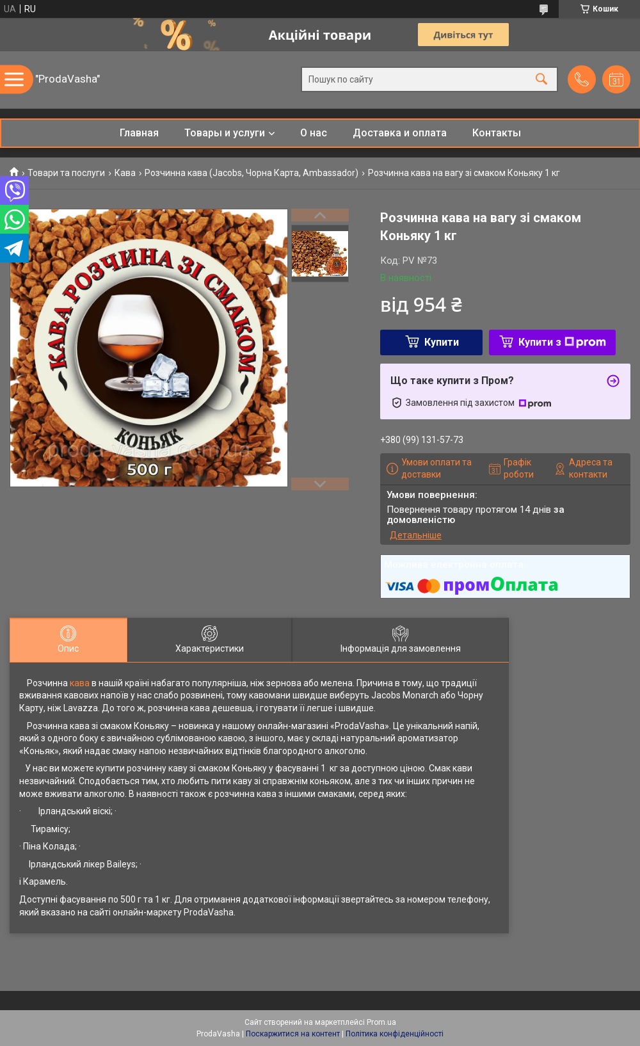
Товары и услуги (224, 133)
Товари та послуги (66, 173)
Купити (441, 342)
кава (80, 683)
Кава (125, 173)
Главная (139, 133)
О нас (313, 133)
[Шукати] (541, 80)
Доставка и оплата (400, 133)
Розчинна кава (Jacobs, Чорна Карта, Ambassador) (251, 173)
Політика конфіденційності (395, 1033)
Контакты (496, 133)
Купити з (562, 342)
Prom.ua (381, 1022)
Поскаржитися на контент (293, 1033)
